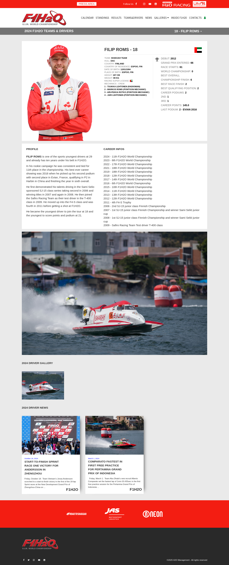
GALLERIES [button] (161, 17)
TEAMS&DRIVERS (133, 17)
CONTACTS (195, 17)
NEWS (148, 17)
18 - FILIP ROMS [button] (188, 31)
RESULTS (116, 17)
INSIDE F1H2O (179, 17)
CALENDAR (87, 17)
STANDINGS (102, 17)
